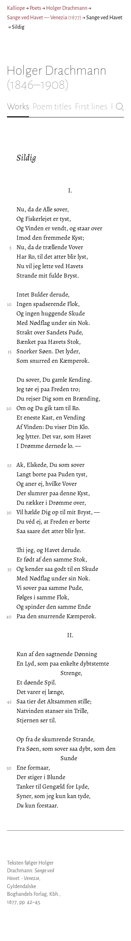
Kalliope (16, 8)
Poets (35, 8)
